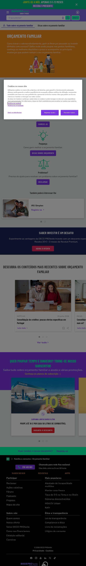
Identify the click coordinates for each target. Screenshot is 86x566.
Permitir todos (69, 113)
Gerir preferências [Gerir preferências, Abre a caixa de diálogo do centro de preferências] (15, 112)
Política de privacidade (15, 106)
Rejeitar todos (49, 113)
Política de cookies (14, 103)
